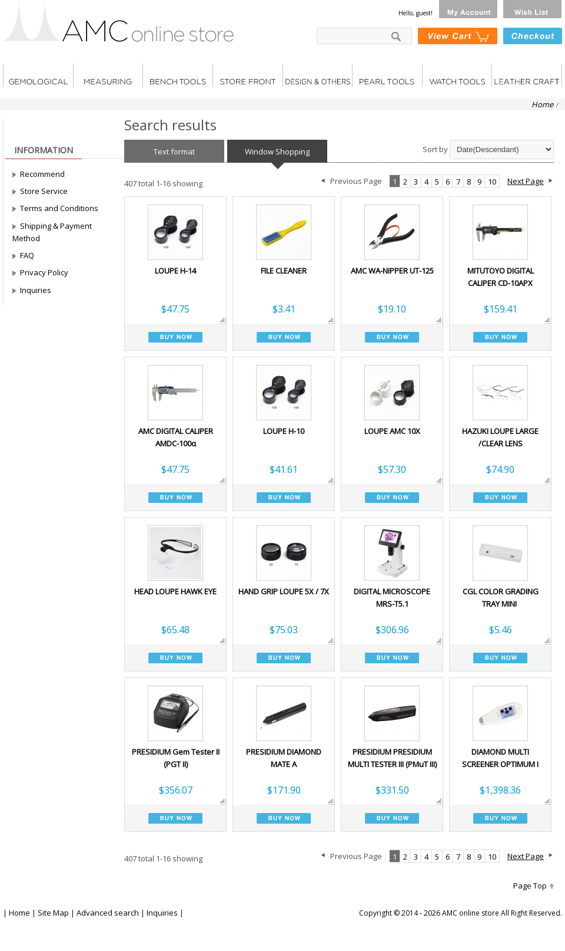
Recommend (42, 174)
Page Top (530, 885)
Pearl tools (387, 75)
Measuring (107, 75)
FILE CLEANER (284, 270)
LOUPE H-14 (175, 270)
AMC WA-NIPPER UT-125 (392, 270)
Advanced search (108, 912)
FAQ (27, 255)
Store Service (44, 191)
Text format (174, 151)
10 (492, 181)
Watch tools (456, 75)
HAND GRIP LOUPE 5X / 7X (283, 591)
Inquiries (35, 290)
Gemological (38, 75)
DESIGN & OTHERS (317, 75)
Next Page (525, 181)
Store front (247, 75)
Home (542, 104)
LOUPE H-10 (283, 431)
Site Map (53, 912)
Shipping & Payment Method (52, 232)
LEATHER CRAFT (526, 75)
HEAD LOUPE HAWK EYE (175, 591)
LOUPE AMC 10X (392, 431)
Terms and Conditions (59, 208)
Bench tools (177, 75)
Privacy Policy (44, 272)
